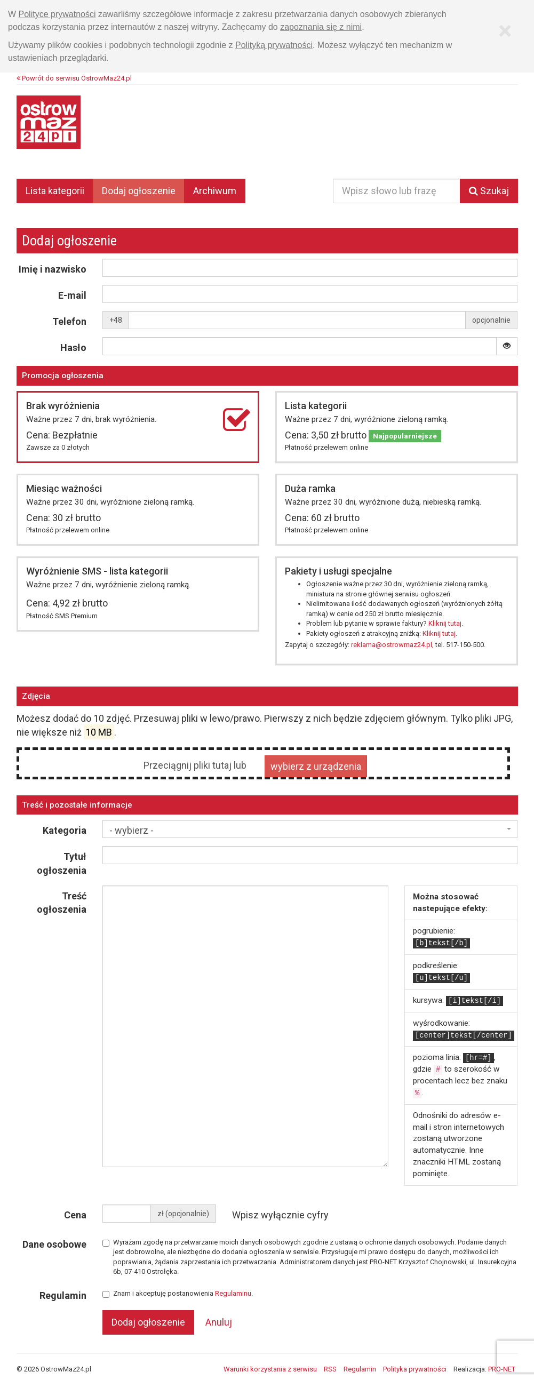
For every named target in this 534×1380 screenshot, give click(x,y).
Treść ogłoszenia (61, 902)
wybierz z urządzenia (315, 765)
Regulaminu (233, 1293)
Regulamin (62, 1295)
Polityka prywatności (415, 1369)
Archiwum (214, 190)
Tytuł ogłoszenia (61, 863)
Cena (75, 1215)
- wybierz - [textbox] (131, 830)
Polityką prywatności (274, 45)
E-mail (72, 295)
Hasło (73, 347)
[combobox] (309, 829)
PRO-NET (501, 1369)
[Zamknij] (505, 31)
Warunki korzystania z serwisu (270, 1369)
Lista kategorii (55, 190)
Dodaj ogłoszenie (139, 190)
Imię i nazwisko (52, 269)
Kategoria (64, 830)
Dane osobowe (54, 1244)
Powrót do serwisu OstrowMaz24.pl (74, 78)
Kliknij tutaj (444, 623)
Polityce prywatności (57, 14)
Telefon (69, 321)
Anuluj (218, 1322)
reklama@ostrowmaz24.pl (391, 645)
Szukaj (489, 190)
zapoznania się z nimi (321, 26)
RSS (330, 1369)
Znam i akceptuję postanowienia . (177, 1293)
